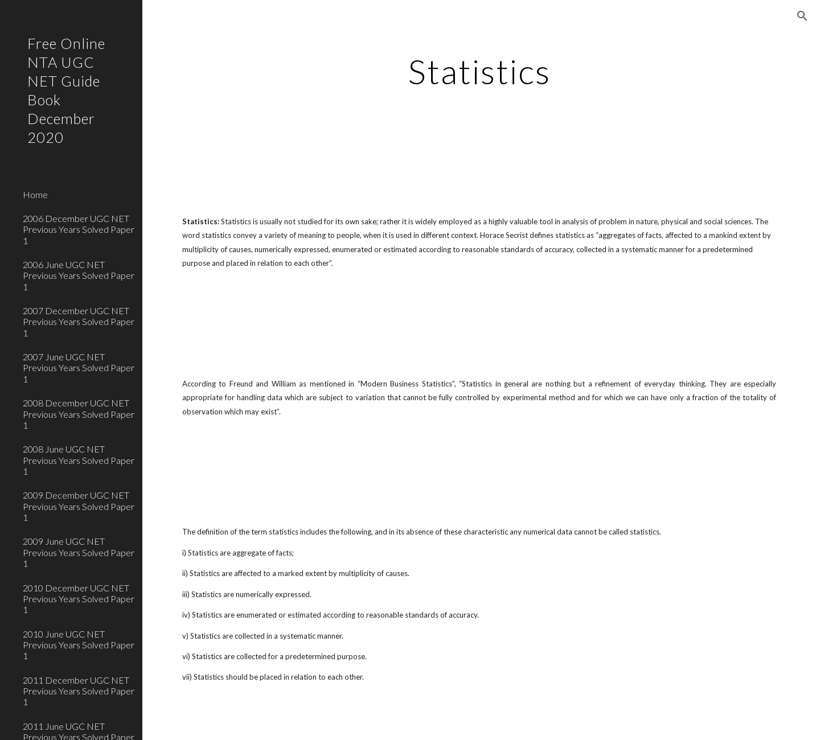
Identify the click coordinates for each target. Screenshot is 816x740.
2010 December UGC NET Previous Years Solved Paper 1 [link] (78, 598)
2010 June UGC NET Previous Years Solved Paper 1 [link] (78, 644)
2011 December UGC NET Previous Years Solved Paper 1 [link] (78, 691)
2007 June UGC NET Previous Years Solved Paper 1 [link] (78, 367)
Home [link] (35, 194)
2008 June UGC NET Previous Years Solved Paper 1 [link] (78, 459)
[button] (802, 16)
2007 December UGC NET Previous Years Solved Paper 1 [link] (78, 321)
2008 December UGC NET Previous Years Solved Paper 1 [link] (78, 413)
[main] (479, 71)
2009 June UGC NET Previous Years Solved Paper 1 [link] (78, 552)
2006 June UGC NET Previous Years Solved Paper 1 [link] (78, 275)
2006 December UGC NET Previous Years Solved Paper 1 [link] (78, 229)
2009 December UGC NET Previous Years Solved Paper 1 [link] (78, 506)
